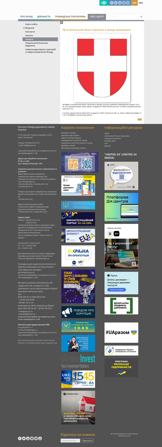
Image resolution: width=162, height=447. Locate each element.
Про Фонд (26, 16)
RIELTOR (108, 146)
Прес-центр (97, 16)
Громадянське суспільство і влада (74, 140)
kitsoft (128, 436)
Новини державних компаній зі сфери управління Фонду (40, 50)
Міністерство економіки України (73, 148)
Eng (141, 2)
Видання (28, 27)
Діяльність (44, 16)
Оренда (140, 119)
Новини (29, 39)
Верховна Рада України (70, 135)
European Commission (113, 138)
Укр (134, 2)
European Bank (110, 141)
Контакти (30, 31)
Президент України (68, 133)
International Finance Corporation (117, 136)
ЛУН (106, 143)
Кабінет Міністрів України (71, 138)
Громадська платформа (70, 16)
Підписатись (87, 441)
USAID (107, 133)
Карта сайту (31, 24)
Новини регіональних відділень (36, 44)
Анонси (29, 35)
